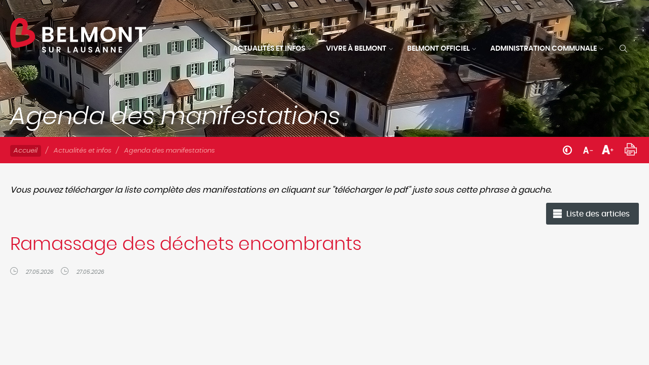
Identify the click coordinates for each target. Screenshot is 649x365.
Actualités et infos (269, 48)
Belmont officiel (438, 48)
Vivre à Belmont (356, 48)
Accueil (26, 151)
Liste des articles (598, 214)
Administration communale (543, 48)
